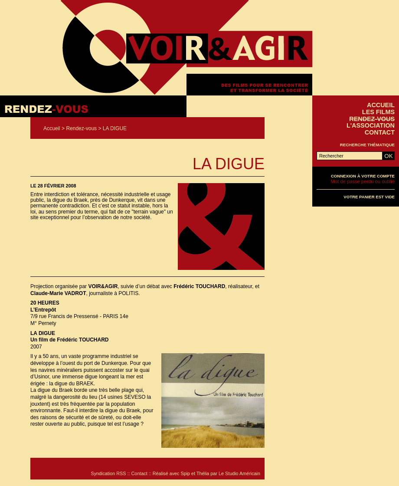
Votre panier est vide (369, 196)
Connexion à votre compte (363, 176)
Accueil (51, 128)
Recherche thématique (367, 144)
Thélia (202, 473)
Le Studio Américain (239, 473)
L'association (371, 125)
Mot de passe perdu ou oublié (363, 181)
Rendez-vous (81, 128)
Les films (378, 111)
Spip (185, 473)
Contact (380, 132)
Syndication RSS (108, 473)
